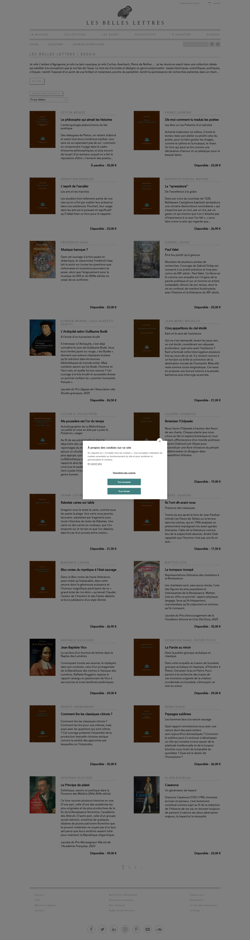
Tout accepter (124, 482)
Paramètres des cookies (124, 473)
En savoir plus (95, 463)
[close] (159, 441)
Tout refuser (124, 491)
